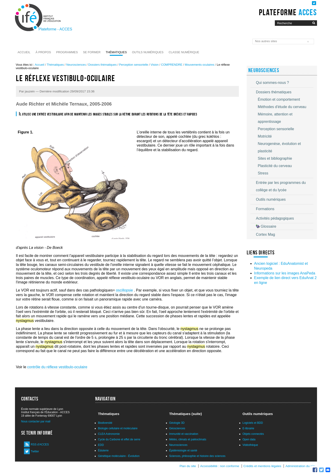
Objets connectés (253, 434)
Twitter (35, 451)
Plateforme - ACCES (55, 29)
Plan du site (188, 466)
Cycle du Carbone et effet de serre (119, 439)
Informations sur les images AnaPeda (284, 273)
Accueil (24, 52)
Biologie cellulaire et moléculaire (117, 428)
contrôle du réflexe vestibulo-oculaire (56, 367)
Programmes (67, 52)
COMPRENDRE (171, 64)
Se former (92, 52)
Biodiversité (105, 422)
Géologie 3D (177, 422)
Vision (155, 64)
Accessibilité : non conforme (219, 466)
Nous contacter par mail (35, 421)
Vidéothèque (250, 445)
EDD (101, 445)
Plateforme (288, 12)
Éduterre (103, 450)
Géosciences (177, 428)
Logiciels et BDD (253, 422)
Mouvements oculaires (199, 64)
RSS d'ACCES (40, 444)
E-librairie (248, 428)
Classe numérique (184, 52)
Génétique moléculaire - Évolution (118, 456)
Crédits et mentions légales (262, 466)
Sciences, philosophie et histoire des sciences (197, 456)
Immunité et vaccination (183, 434)
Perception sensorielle (133, 64)
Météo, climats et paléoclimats (187, 439)
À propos (43, 52)
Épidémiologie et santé (183, 450)
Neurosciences (76, 64)
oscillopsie (124, 290)
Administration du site (300, 466)
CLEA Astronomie (109, 434)
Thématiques (116, 52)
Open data (249, 439)
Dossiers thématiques (102, 64)
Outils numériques (147, 52)
